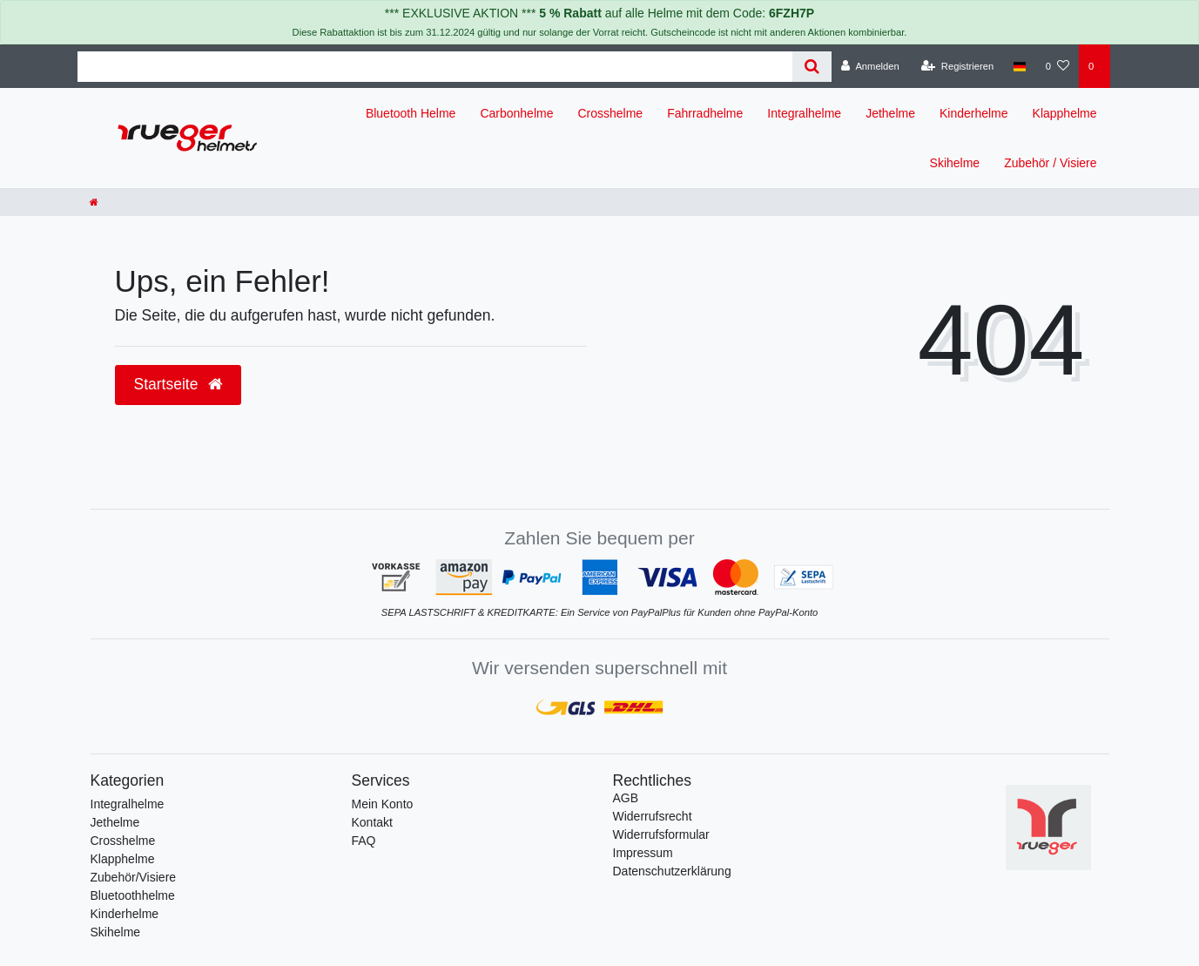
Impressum (643, 853)
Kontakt (372, 822)
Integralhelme (804, 113)
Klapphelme (1065, 113)
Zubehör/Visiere (134, 877)
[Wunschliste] (1057, 66)
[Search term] (435, 66)
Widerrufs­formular (661, 834)
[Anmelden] (870, 66)
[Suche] (812, 66)
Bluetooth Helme (411, 113)
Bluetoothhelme (133, 895)
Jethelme (890, 113)
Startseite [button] (178, 384)
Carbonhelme (516, 113)
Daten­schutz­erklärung (672, 871)
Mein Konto (383, 804)
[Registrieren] (957, 66)
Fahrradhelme (705, 113)
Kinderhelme (974, 113)
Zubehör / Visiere (1050, 163)
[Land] (1019, 66)
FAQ (364, 841)
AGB (626, 798)
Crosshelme (610, 113)
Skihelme (955, 163)
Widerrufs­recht (652, 816)
